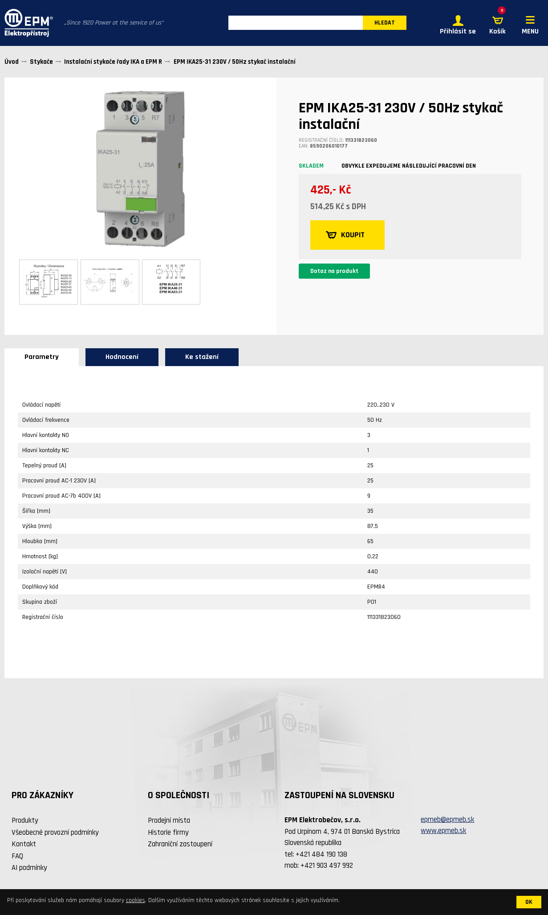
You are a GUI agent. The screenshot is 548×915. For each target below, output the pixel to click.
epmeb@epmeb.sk (447, 819)
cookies (135, 900)
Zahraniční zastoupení (180, 844)
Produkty (25, 821)
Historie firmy (168, 832)
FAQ (17, 856)
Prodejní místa (169, 821)
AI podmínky (29, 868)
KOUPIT (345, 235)
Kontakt (24, 844)
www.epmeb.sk (443, 831)
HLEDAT (384, 23)
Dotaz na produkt (334, 271)
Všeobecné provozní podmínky (55, 832)
